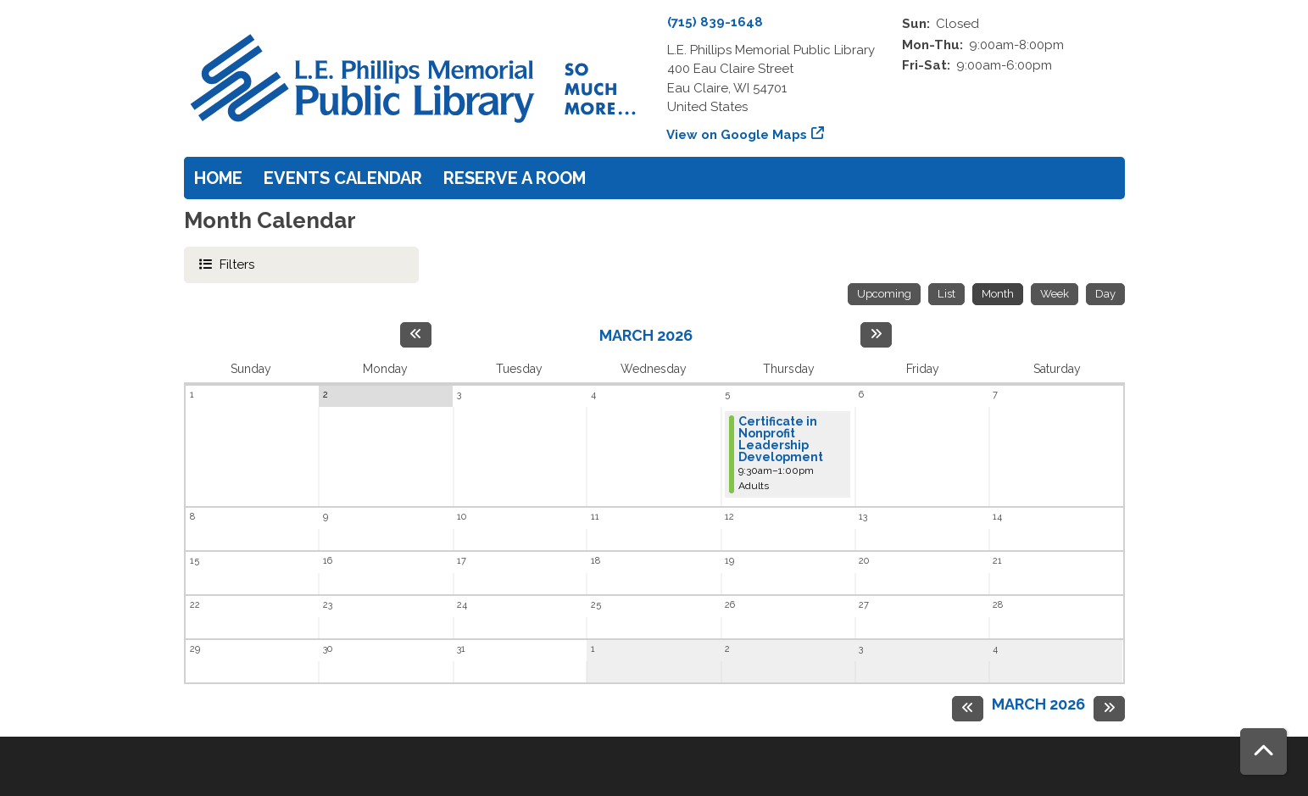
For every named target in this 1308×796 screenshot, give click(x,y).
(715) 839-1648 (715, 22)
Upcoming (884, 293)
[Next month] (876, 335)
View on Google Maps (737, 134)
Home (218, 178)
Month (998, 293)
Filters (236, 263)
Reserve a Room (514, 178)
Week (1054, 293)
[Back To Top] (1263, 751)
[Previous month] (415, 335)
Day (1105, 293)
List (946, 293)
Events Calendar (343, 178)
